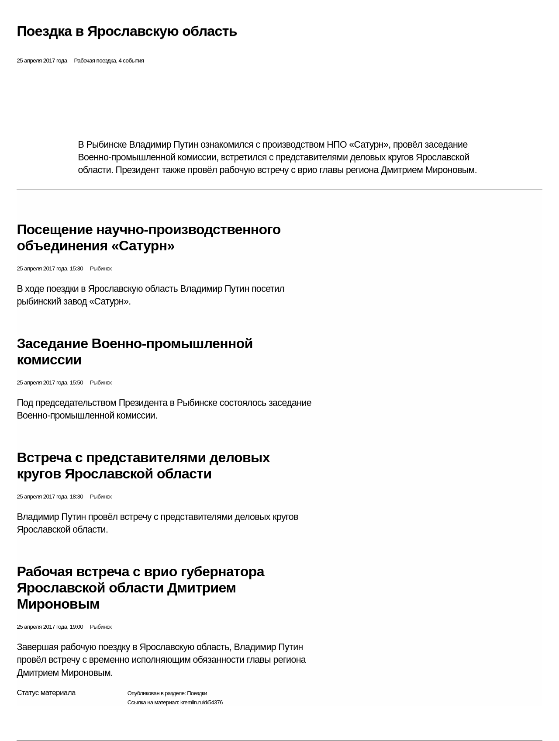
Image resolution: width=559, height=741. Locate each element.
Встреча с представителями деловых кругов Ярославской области (143, 465)
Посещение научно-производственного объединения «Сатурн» (148, 237)
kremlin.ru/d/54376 (201, 702)
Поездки (197, 693)
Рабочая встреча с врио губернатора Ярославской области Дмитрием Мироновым (140, 588)
